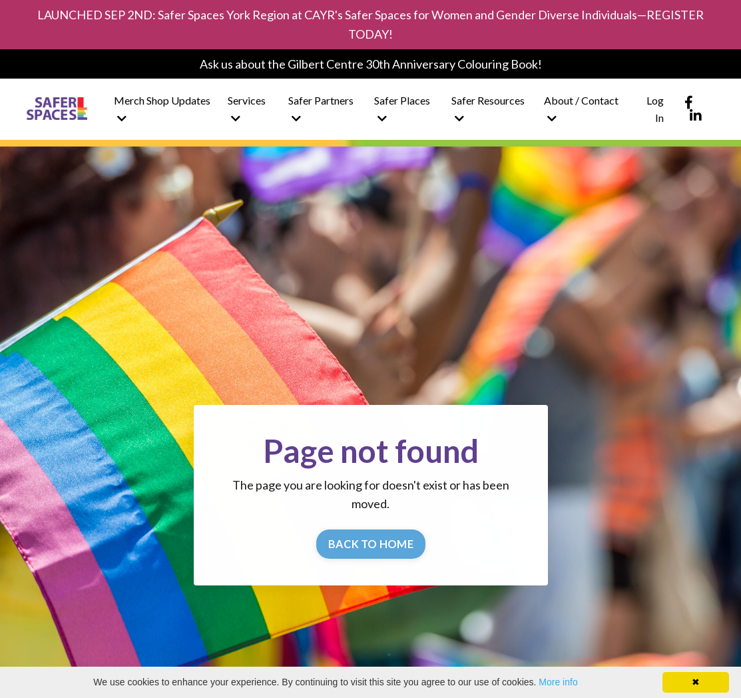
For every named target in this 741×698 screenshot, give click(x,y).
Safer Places (402, 109)
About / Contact (581, 109)
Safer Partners (321, 109)
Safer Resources (488, 109)
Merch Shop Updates (162, 109)
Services (247, 109)
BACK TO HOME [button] (370, 543)
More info (558, 682)
